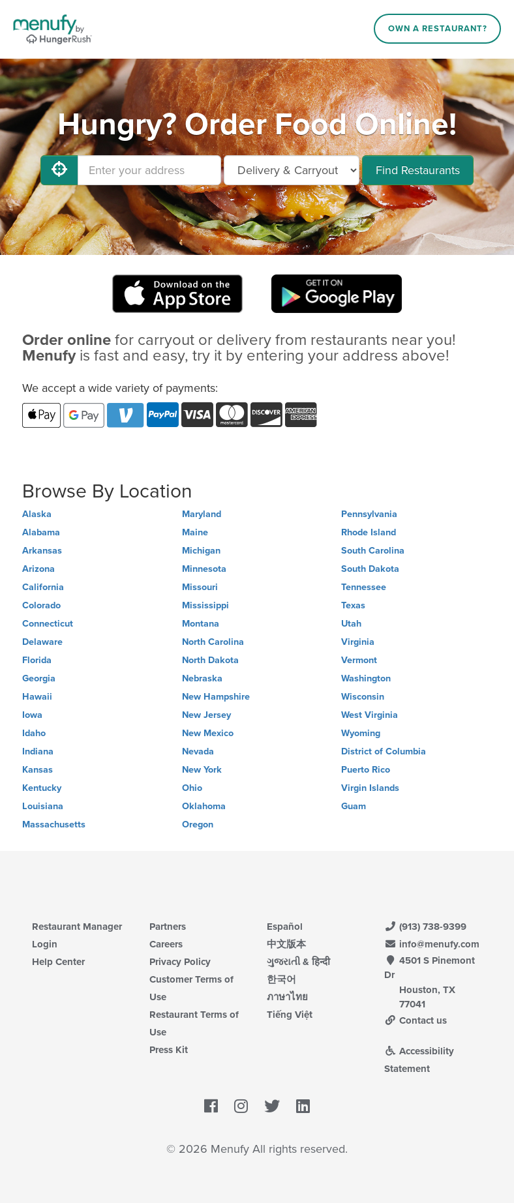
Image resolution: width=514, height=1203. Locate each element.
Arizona (38, 568)
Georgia (38, 678)
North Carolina (213, 641)
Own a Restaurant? (437, 28)
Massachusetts (53, 824)
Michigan (201, 550)
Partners (167, 926)
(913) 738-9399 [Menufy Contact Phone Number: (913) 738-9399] (425, 926)
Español (285, 926)
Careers (166, 944)
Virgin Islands (370, 788)
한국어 (281, 979)
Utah (351, 623)
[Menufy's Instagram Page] (241, 1106)
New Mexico (208, 733)
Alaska (37, 514)
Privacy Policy (180, 962)
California (43, 587)
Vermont (359, 660)
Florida (37, 660)
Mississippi (205, 605)
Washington (366, 678)
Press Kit (168, 1050)
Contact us (415, 1020)
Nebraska (202, 678)
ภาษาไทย (287, 997)
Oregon (197, 824)
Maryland (201, 514)
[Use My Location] (59, 170)
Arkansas (42, 550)
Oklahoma (204, 806)
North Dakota (210, 660)
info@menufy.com (431, 944)
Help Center (58, 962)
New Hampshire (216, 696)
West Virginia (369, 714)
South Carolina (372, 550)
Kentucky (41, 788)
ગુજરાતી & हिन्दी (298, 962)
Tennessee (363, 587)
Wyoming (360, 733)
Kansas (37, 769)
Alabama (41, 532)
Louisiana (42, 806)
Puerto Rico (365, 769)
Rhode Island (368, 532)
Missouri (200, 587)
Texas (353, 605)
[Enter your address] (149, 170)
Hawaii (37, 696)
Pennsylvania (369, 514)
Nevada (198, 751)
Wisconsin (362, 696)
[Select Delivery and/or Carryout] (291, 170)
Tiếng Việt (289, 1014)
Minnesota (204, 568)
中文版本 (286, 944)
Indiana (37, 751)
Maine (195, 532)
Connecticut (47, 623)
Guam (353, 806)
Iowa (32, 714)
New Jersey (206, 714)
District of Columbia (383, 751)
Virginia (357, 641)
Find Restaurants (418, 170)
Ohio (192, 788)
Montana (200, 623)
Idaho (34, 733)
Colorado (41, 605)
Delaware (42, 641)
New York (202, 769)
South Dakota (370, 568)
